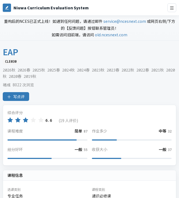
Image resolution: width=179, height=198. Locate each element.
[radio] (10, 120)
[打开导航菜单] (171, 7)
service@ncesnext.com (124, 21)
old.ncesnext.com (111, 34)
